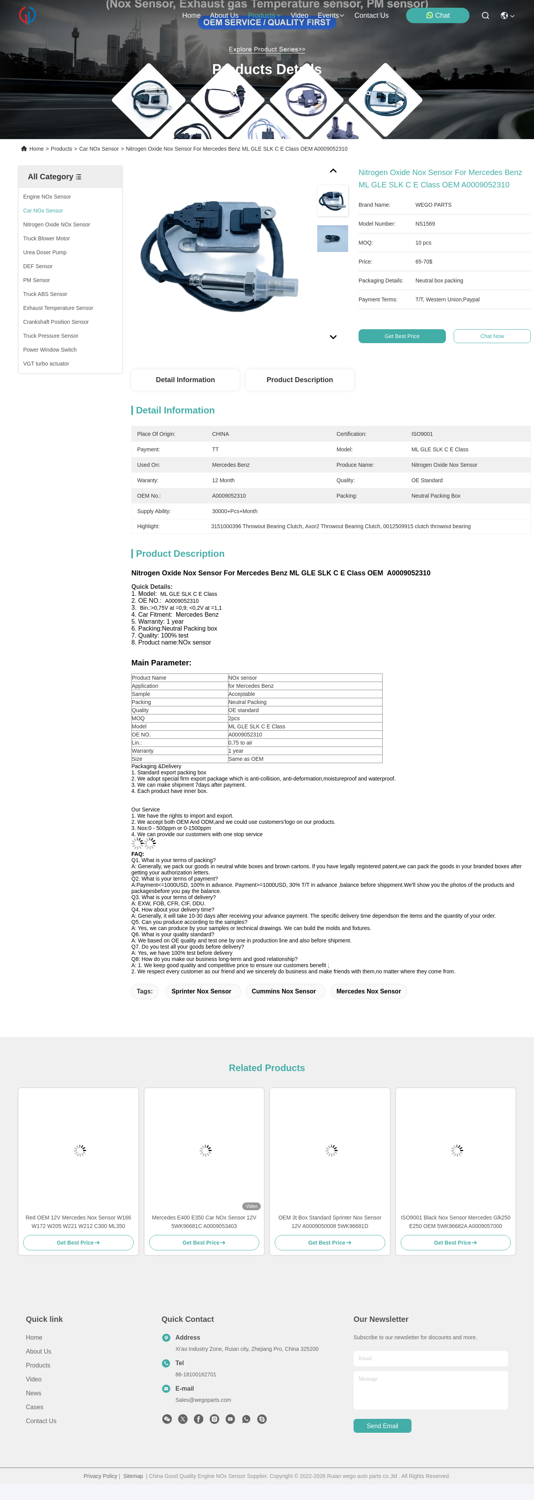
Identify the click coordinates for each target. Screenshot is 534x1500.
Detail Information (185, 380)
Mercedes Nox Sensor (369, 991)
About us (38, 1351)
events (331, 15)
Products (61, 149)
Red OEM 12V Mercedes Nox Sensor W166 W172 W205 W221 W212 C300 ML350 (78, 1221)
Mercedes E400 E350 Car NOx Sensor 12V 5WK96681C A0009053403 (204, 1221)
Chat (438, 15)
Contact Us (41, 1421)
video (300, 15)
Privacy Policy (100, 1476)
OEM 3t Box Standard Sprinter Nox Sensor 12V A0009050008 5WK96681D (330, 1221)
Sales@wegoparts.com (203, 1400)
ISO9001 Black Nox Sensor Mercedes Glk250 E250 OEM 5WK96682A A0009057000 (455, 1221)
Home (191, 15)
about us (224, 15)
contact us (371, 15)
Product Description (300, 380)
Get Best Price (406, 336)
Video (34, 1379)
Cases (34, 1407)
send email (382, 1426)
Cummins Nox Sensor (284, 991)
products (264, 15)
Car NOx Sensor (99, 149)
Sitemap (133, 1476)
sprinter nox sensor (201, 991)
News (33, 1393)
